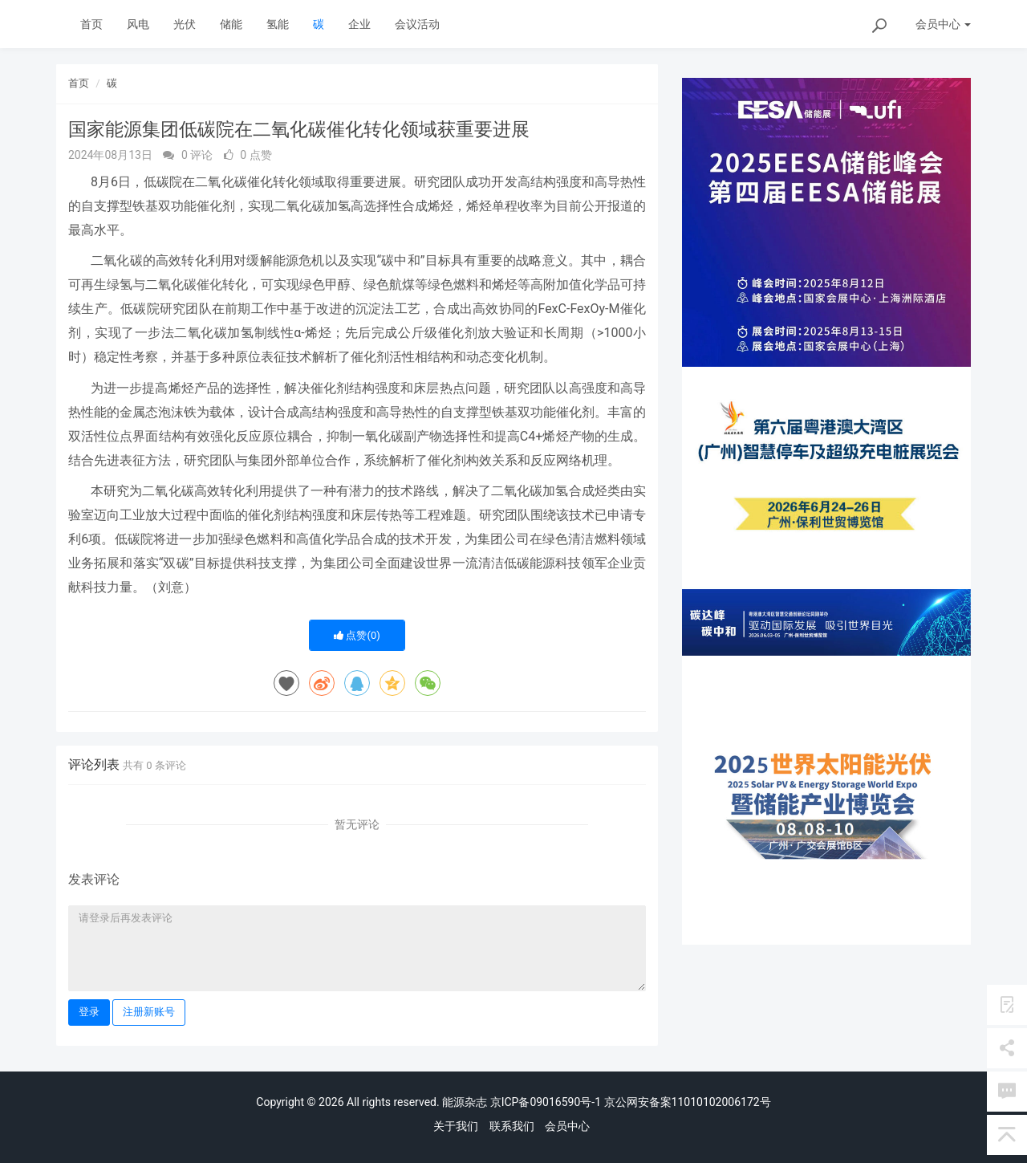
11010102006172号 (721, 1102)
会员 (943, 24)
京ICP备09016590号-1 (545, 1102)
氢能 (277, 24)
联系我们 (511, 1126)
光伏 (184, 24)
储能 (231, 24)
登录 (89, 1012)
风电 (138, 24)
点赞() (357, 635)
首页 (91, 24)
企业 (359, 24)
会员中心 (567, 1126)
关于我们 (455, 1126)
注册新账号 (149, 1012)
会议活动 (417, 24)
